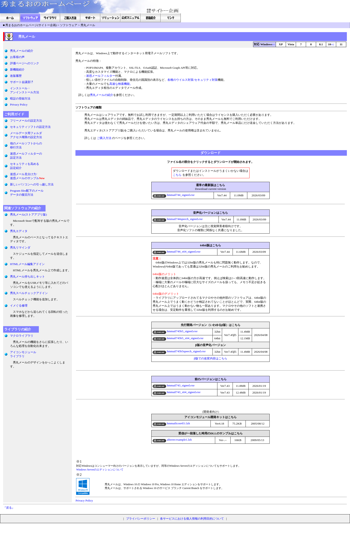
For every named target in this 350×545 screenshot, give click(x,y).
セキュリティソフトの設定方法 (30, 126)
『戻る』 (9, 507)
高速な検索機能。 (121, 83)
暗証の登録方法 (20, 98)
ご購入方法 (104, 138)
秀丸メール (88, 25)
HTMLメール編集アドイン (27, 264)
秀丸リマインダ (20, 247)
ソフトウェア (68, 25)
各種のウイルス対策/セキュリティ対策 (192, 79)
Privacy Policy (18, 104)
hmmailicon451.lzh (171, 423)
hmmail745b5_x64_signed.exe (178, 338)
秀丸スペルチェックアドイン (29, 293)
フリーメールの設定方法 (26, 120)
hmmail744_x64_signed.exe (176, 251)
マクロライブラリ (21, 335)
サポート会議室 (20, 82)
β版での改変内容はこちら (210, 358)
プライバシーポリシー (140, 518)
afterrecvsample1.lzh (172, 439)
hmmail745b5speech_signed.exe (179, 351)
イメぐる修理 (18, 305)
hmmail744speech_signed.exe (178, 219)
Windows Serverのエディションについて (99, 469)
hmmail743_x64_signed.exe (176, 392)
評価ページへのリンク (24, 63)
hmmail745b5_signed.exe (175, 331)
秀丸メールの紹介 (21, 50)
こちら (177, 174)
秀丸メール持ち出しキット (27, 276)
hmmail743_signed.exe (173, 385)
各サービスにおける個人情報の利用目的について (192, 518)
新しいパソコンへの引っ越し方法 (32, 184)
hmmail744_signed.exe (173, 195)
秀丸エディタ (18, 231)
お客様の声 (17, 57)
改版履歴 (16, 75)
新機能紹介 (17, 69)
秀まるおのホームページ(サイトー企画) (31, 25)
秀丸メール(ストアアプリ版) (28, 214)
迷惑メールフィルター (100, 75)
